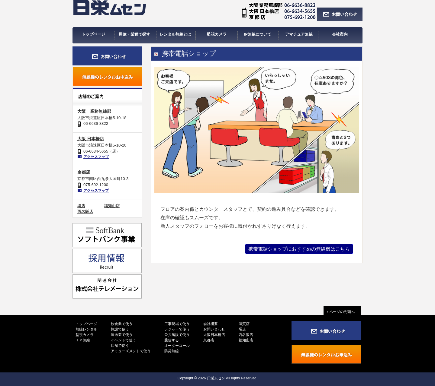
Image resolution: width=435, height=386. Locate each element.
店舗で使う (120, 345)
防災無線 (171, 351)
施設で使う (120, 329)
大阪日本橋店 (214, 335)
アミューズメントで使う (131, 351)
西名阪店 (85, 211)
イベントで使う (123, 340)
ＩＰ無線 (83, 340)
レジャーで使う (177, 329)
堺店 (81, 206)
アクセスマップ (96, 157)
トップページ (86, 324)
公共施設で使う (177, 335)
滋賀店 (244, 324)
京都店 (83, 172)
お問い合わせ (214, 329)
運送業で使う (122, 335)
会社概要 (210, 324)
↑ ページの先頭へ (342, 312)
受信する (171, 340)
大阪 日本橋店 (90, 138)
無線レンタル (86, 329)
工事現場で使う (177, 324)
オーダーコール (177, 345)
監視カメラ (85, 335)
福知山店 (112, 206)
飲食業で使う (122, 324)
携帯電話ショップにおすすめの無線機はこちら (299, 249)
